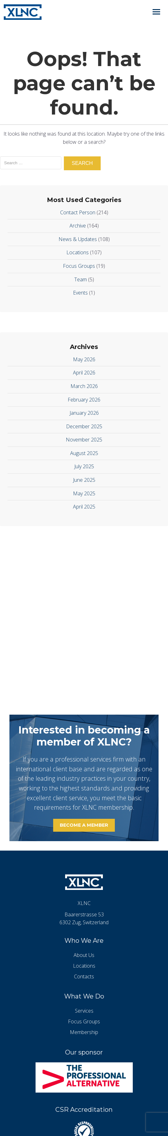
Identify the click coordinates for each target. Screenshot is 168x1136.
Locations (77, 252)
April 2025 (84, 506)
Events (80, 292)
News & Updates (78, 239)
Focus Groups (79, 265)
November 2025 (84, 439)
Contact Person (77, 212)
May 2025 (84, 493)
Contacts (84, 976)
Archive (78, 225)
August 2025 (84, 453)
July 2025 (84, 466)
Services (84, 1010)
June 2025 (84, 479)
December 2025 (84, 426)
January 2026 (84, 412)
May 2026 (84, 359)
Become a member (84, 825)
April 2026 (84, 372)
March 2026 (84, 386)
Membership (84, 1032)
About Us (84, 955)
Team (80, 279)
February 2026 (84, 399)
